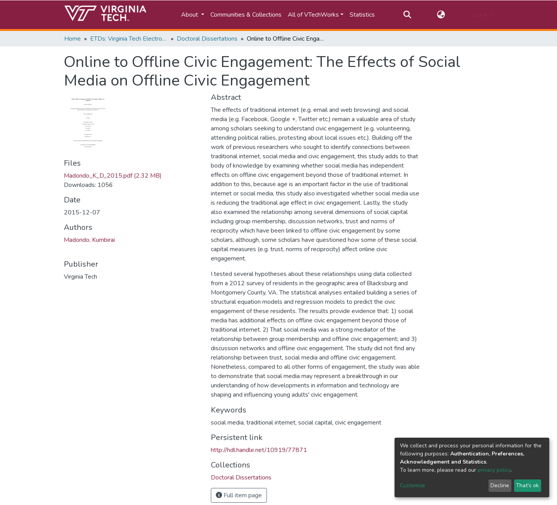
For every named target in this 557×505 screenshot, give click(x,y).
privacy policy (494, 470)
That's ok (527, 485)
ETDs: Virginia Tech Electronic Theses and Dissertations (128, 38)
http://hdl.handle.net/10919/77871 (259, 450)
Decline (499, 485)
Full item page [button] (239, 495)
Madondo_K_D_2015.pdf (113, 175)
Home (72, 38)
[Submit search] (407, 14)
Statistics (362, 14)
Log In (479, 14)
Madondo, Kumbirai (89, 240)
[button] (441, 14)
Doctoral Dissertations (207, 38)
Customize (412, 485)
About (190, 14)
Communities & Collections (246, 14)
